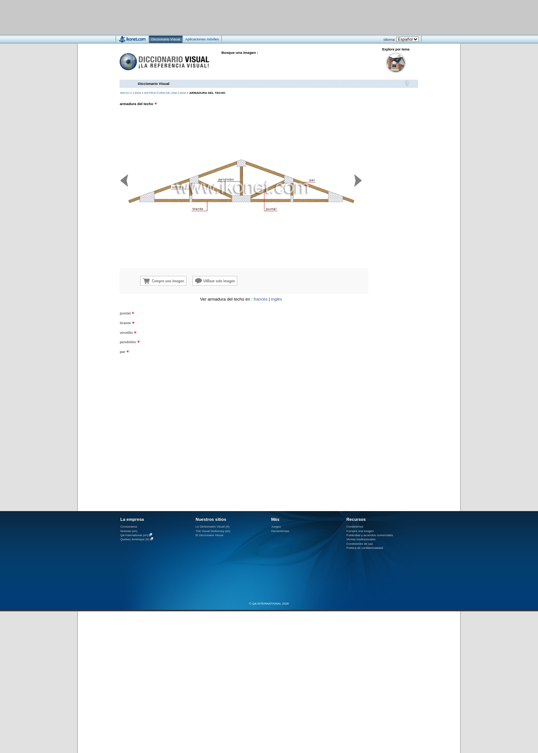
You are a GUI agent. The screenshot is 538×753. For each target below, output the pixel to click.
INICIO (124, 93)
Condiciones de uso (359, 543)
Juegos (276, 526)
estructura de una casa (165, 93)
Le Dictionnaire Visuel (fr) (212, 526)
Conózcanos (128, 526)
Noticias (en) (128, 531)
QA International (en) (134, 535)
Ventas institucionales (360, 539)
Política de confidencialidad (364, 548)
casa (137, 93)
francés (261, 299)
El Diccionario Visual (209, 535)
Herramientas (280, 531)
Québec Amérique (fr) (134, 539)
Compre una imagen (360, 531)
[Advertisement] (246, 17)
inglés (276, 299)
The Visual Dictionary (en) (212, 531)
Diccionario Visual (153, 84)
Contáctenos (355, 526)
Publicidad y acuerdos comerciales (369, 535)
